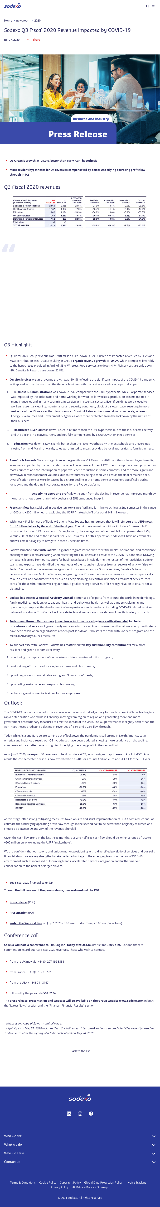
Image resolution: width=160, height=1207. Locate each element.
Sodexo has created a (41, 598)
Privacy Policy (59, 1187)
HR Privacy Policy (83, 1187)
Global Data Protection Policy (103, 1182)
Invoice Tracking (136, 1182)
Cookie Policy (47, 1182)
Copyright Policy (70, 1182)
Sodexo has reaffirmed (90, 645)
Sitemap (102, 1187)
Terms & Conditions (23, 1182)
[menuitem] (12, 5)
